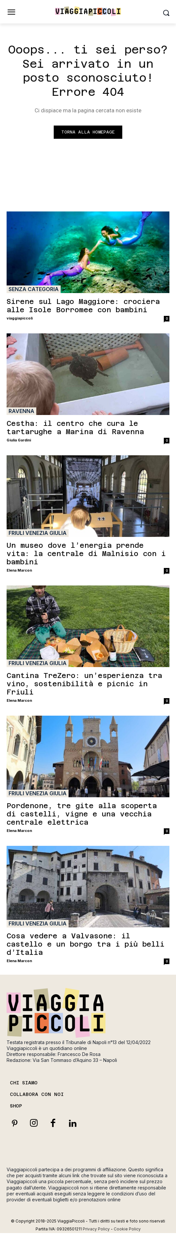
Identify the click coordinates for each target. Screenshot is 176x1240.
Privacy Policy (96, 1228)
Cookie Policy (127, 1228)
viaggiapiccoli (20, 318)
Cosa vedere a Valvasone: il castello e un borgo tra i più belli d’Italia (85, 944)
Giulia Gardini (19, 440)
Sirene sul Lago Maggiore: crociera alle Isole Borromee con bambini (83, 305)
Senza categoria (34, 289)
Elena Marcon (19, 570)
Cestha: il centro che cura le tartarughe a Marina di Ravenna (75, 427)
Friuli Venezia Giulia (38, 533)
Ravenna (21, 411)
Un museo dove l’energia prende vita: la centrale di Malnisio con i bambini (86, 553)
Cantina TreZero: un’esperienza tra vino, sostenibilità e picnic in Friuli (84, 683)
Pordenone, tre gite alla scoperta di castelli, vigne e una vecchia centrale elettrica (82, 814)
